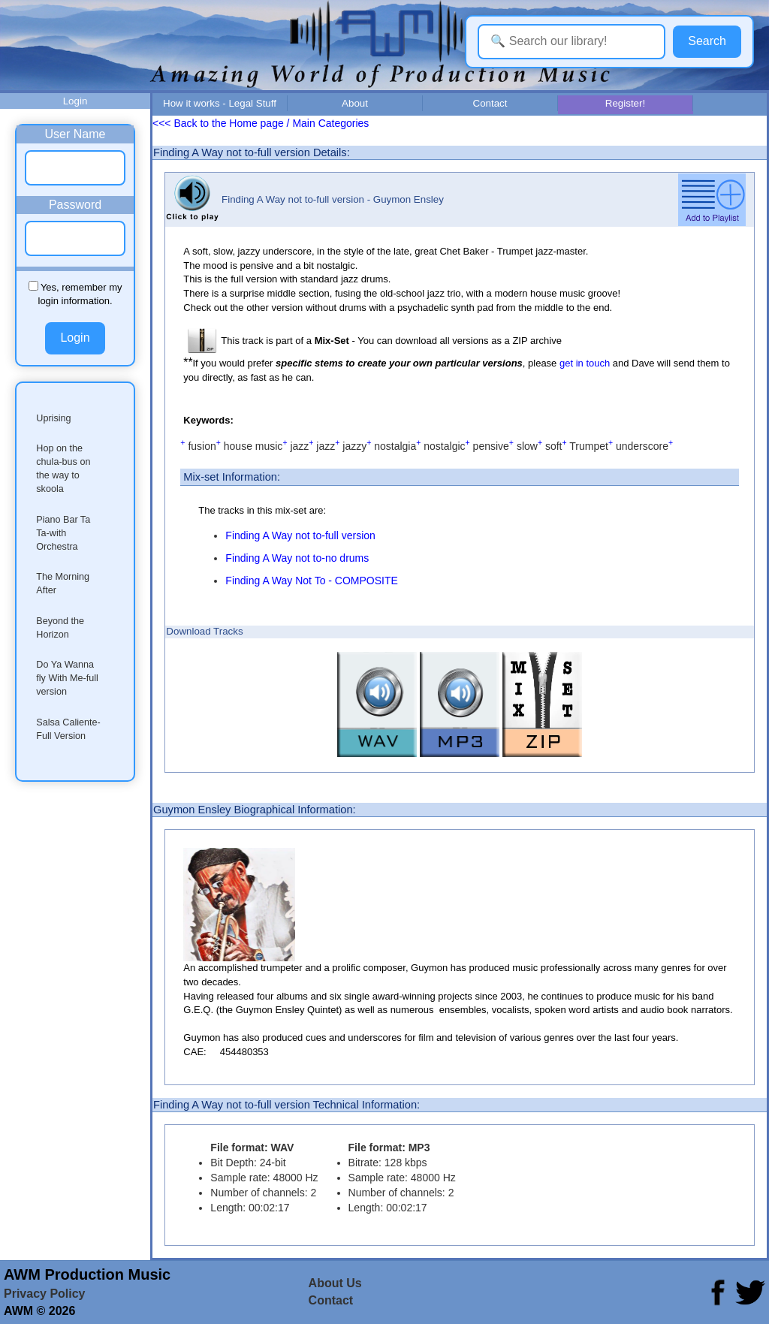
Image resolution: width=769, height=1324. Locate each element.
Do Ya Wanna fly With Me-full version (67, 678)
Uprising (53, 418)
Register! (625, 103)
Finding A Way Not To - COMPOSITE (311, 581)
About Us (335, 1283)
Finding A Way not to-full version (300, 535)
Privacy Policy (45, 1293)
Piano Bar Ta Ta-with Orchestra (63, 533)
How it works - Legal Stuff (219, 103)
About (355, 103)
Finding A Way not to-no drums (297, 558)
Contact (490, 103)
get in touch (584, 363)
